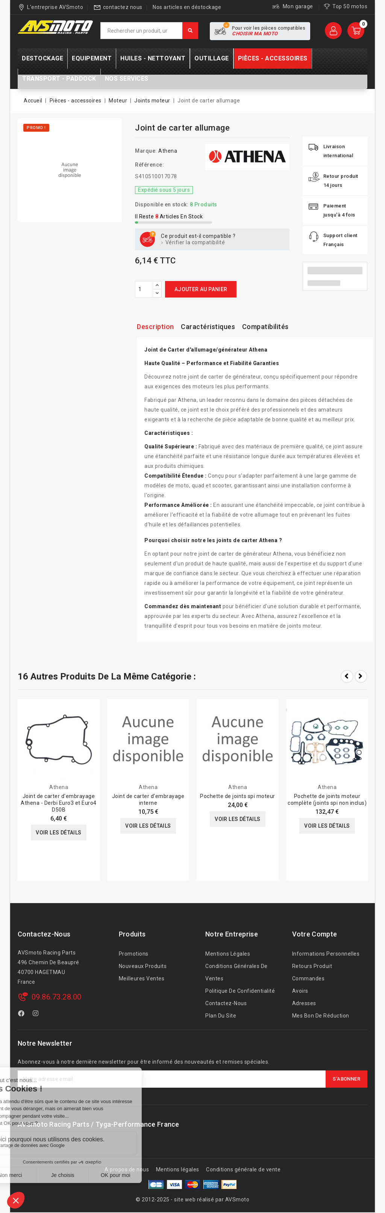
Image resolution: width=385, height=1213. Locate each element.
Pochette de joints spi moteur (237, 796)
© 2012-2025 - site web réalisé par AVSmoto (192, 1199)
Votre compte (314, 934)
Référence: (149, 165)
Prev (347, 676)
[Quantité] (144, 289)
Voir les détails (58, 833)
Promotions (134, 954)
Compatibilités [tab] (265, 327)
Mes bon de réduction (320, 1016)
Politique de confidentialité (240, 991)
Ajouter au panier (200, 289)
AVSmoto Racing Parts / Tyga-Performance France (98, 1124)
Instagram (36, 1014)
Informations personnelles (326, 954)
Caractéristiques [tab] (208, 327)
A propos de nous (127, 1169)
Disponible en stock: (161, 204)
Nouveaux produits (143, 966)
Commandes (308, 979)
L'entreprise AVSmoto (55, 7)
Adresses (304, 1003)
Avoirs (300, 991)
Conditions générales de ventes (236, 972)
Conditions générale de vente (243, 1169)
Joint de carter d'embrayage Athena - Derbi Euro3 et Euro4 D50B (59, 803)
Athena (167, 151)
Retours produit (312, 966)
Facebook (22, 1014)
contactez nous (122, 7)
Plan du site (220, 1016)
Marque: (146, 151)
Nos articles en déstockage (187, 7)
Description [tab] (155, 327)
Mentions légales (227, 954)
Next (361, 676)
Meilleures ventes (142, 979)
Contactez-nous (44, 934)
